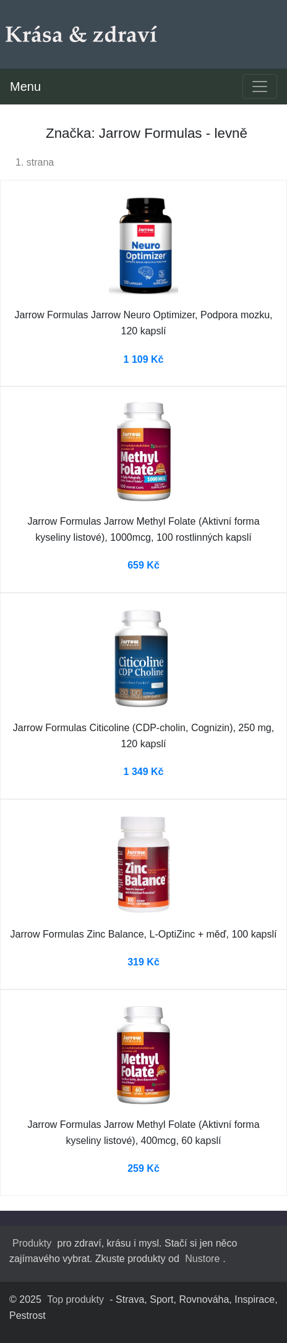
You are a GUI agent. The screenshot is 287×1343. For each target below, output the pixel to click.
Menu (25, 86)
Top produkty (75, 1299)
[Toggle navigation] (259, 86)
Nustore (202, 1258)
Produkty (31, 1243)
